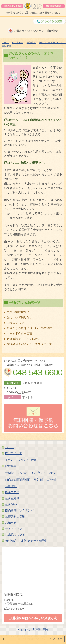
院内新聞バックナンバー (20, 510)
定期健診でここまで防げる (24, 338)
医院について (13, 453)
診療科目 (11, 466)
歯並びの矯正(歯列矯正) (17, 479)
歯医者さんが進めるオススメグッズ (29, 344)
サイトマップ (13, 528)
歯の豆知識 (12, 498)
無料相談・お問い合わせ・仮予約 (26, 540)
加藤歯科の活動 (15, 516)
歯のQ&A (11, 504)
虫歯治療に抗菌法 (18, 312)
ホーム (9, 447)
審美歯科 (38, 479)
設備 (33, 459)
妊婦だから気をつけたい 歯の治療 (29, 328)
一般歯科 (10, 472)
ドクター (10, 459)
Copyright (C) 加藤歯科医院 (33, 629)
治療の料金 (11, 486)
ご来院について (15, 534)
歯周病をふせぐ (17, 322)
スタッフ (23, 459)
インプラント (38, 472)
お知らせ (11, 522)
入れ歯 (52, 472)
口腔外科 (51, 479)
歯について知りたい (19, 317)
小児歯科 (23, 472)
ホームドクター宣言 (19, 333)
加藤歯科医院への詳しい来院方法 (33, 618)
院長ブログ (12, 492)
